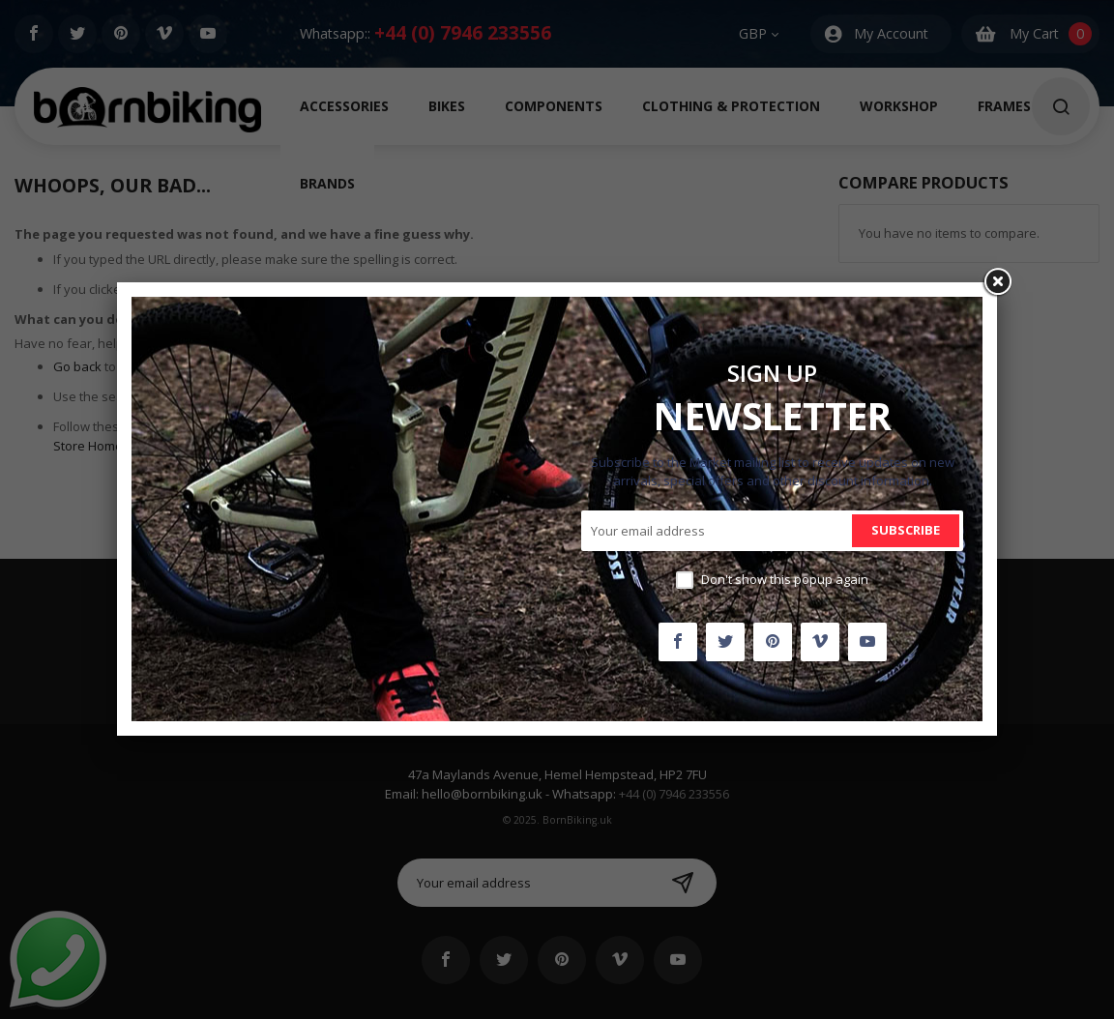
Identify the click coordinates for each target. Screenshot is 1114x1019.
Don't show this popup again (784, 579)
